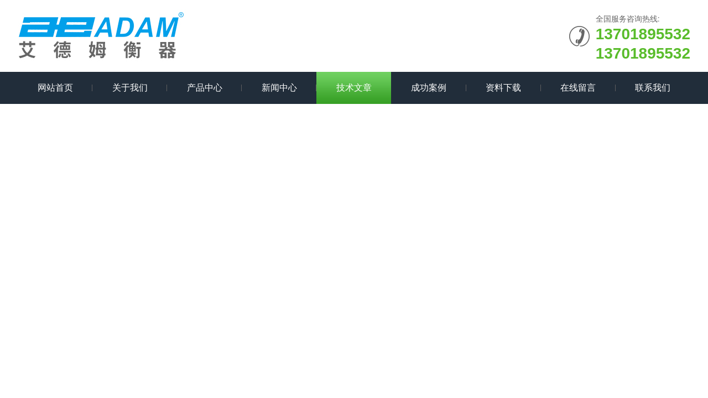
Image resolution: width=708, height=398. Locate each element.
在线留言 (578, 87)
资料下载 (503, 87)
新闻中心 (279, 87)
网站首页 (55, 87)
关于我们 (130, 87)
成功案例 (428, 87)
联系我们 (652, 87)
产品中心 (204, 87)
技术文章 (354, 87)
